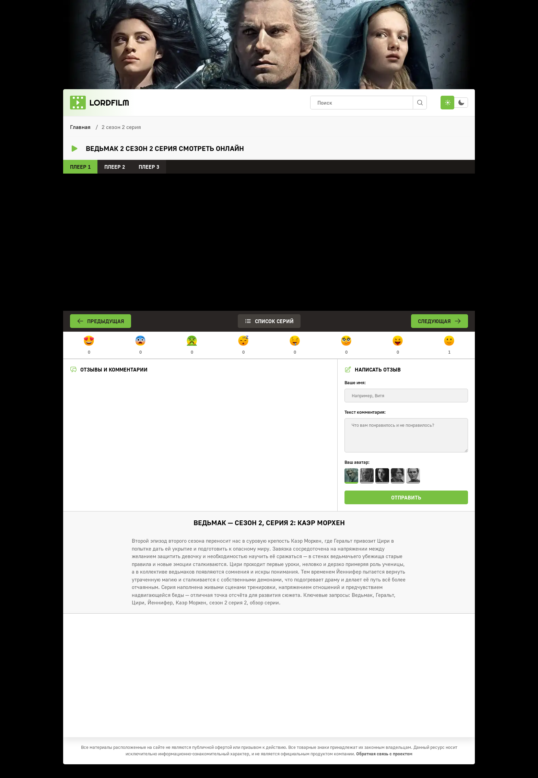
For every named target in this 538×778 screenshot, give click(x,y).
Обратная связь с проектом (384, 753)
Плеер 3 (149, 167)
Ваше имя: (355, 382)
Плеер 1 (80, 167)
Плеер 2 (114, 167)
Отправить (406, 497)
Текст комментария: (365, 412)
